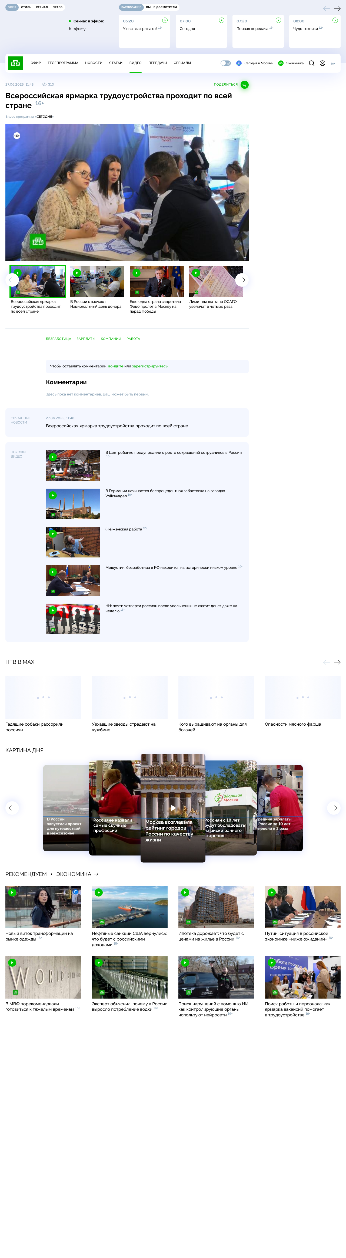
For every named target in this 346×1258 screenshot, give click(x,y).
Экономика (291, 63)
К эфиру (77, 28)
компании (111, 339)
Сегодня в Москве (254, 63)
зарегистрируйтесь (150, 366)
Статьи (116, 63)
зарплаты (86, 339)
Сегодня (44, 117)
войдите (115, 366)
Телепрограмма (63, 63)
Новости (93, 63)
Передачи (157, 63)
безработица (58, 339)
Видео (135, 63)
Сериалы (182, 63)
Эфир (36, 63)
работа (133, 339)
